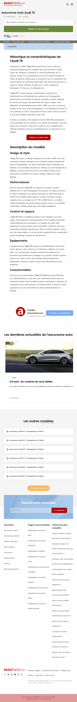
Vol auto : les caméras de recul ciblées (31, 381)
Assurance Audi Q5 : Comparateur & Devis (25, 467)
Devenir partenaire (11, 541)
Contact (7, 563)
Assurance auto (18, 42)
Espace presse (9, 558)
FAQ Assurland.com (11, 569)
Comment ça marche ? (12, 536)
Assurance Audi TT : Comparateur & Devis (25, 458)
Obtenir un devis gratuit (38, 29)
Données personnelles (50, 670)
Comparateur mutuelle (36, 551)
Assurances (8, 552)
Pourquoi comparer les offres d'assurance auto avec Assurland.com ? (62, 549)
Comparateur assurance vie (38, 588)
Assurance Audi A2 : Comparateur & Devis (25, 440)
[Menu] (72, 4)
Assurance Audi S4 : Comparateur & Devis (25, 431)
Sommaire (13, 46)
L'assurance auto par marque (39, 42)
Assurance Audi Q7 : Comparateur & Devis (25, 476)
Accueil (6, 42)
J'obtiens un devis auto (38, 137)
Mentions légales (34, 670)
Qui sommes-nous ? (11, 530)
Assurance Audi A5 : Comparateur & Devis (25, 449)
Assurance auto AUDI (61, 42)
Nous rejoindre (9, 547)
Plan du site (50, 675)
